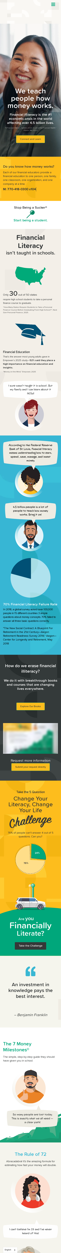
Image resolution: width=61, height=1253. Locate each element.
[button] (53, 4)
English (8, 1250)
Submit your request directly (30, 767)
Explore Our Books (30, 706)
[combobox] (10, 1250)
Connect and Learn (30, 139)
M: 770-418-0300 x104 (19, 189)
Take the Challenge (30, 945)
